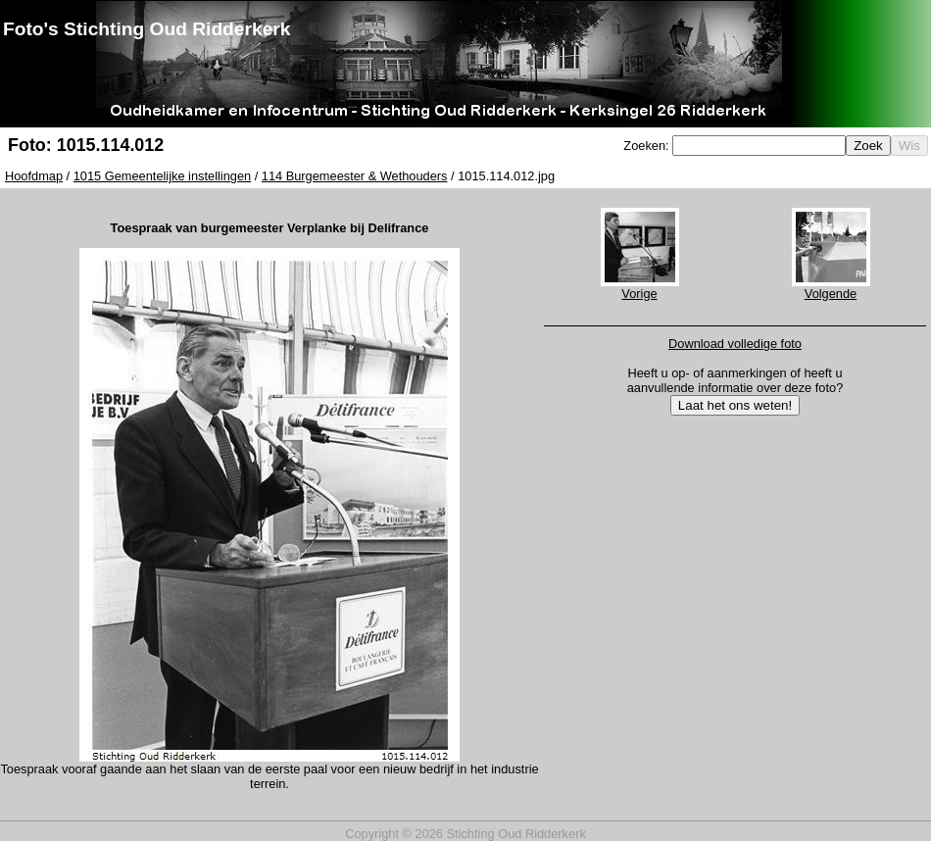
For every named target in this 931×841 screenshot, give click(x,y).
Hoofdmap (34, 176)
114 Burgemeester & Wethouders (355, 176)
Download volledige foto (735, 343)
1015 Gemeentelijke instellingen (162, 176)
